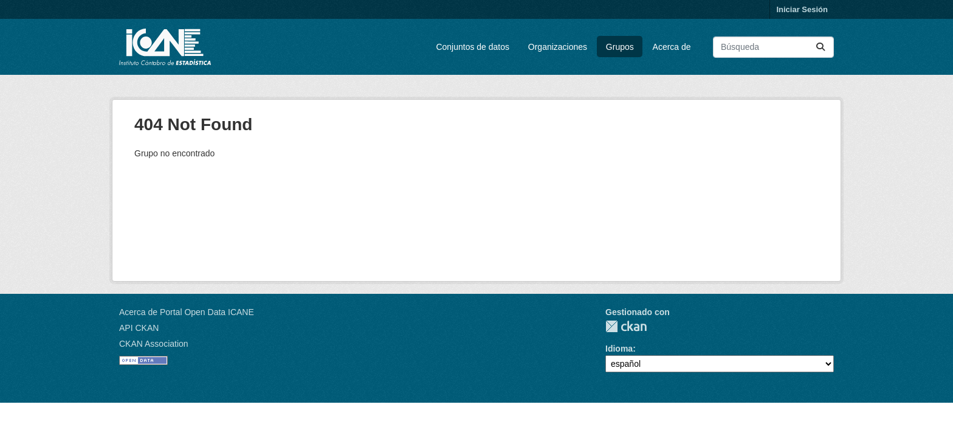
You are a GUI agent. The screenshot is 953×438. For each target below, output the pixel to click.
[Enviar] (820, 47)
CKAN (626, 326)
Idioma (619, 348)
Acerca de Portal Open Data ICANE (186, 312)
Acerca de (672, 47)
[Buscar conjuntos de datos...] (773, 47)
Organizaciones (557, 47)
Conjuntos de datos (472, 47)
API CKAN (139, 328)
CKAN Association (153, 344)
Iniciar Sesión (802, 9)
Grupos (620, 47)
